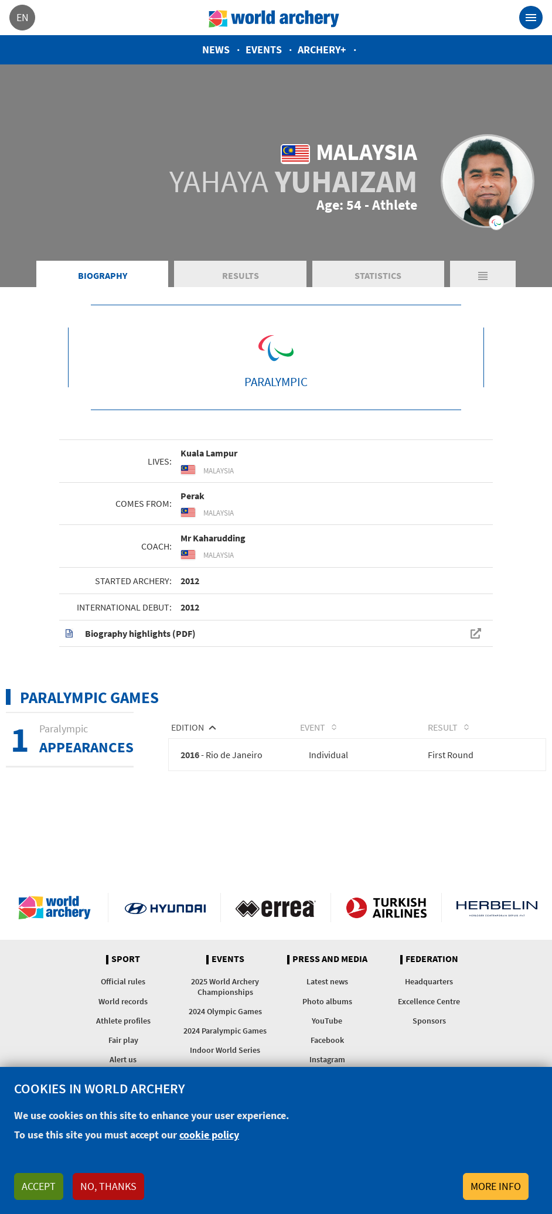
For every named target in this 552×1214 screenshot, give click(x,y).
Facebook (327, 1040)
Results (240, 275)
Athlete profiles (123, 1020)
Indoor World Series (225, 1050)
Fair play (123, 1040)
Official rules (123, 981)
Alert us (123, 1059)
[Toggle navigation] (531, 17)
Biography (102, 275)
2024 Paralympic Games (225, 1030)
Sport (125, 959)
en (22, 17)
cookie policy (209, 1134)
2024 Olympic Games (225, 1011)
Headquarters (429, 981)
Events (264, 49)
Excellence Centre (429, 1001)
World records (123, 1001)
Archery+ (322, 49)
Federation (432, 959)
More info (496, 1186)
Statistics (378, 275)
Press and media (329, 959)
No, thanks (108, 1186)
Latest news (327, 981)
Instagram (327, 1059)
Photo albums (327, 1001)
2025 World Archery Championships (225, 986)
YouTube (327, 1020)
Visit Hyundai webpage (165, 907)
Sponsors (429, 1020)
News (216, 49)
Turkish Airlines (386, 907)
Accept (39, 1186)
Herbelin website (496, 907)
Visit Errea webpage (276, 907)
